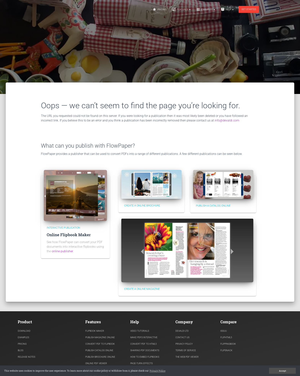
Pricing (159, 9)
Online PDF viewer (96, 363)
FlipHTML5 (226, 337)
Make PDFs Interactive (143, 337)
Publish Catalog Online (99, 350)
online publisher (62, 251)
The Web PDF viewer (187, 357)
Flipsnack (226, 350)
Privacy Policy (184, 344)
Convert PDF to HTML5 (143, 344)
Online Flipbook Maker (69, 234)
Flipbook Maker (94, 331)
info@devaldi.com (227, 120)
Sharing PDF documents (144, 350)
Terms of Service (185, 350)
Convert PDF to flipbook (100, 344)
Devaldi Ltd (182, 331)
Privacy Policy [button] (157, 370)
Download (24, 331)
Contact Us (182, 337)
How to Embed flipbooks (144, 357)
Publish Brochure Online (100, 357)
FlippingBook (228, 344)
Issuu (223, 331)
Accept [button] (282, 371)
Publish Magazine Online (100, 337)
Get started (248, 9)
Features (181, 9)
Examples (205, 9)
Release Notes (26, 357)
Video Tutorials (139, 331)
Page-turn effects (141, 363)
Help (227, 9)
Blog (20, 350)
